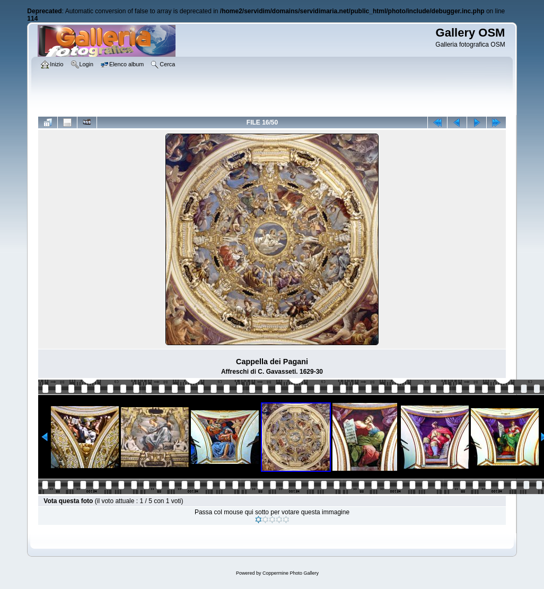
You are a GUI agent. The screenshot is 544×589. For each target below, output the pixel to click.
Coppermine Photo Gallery (290, 573)
